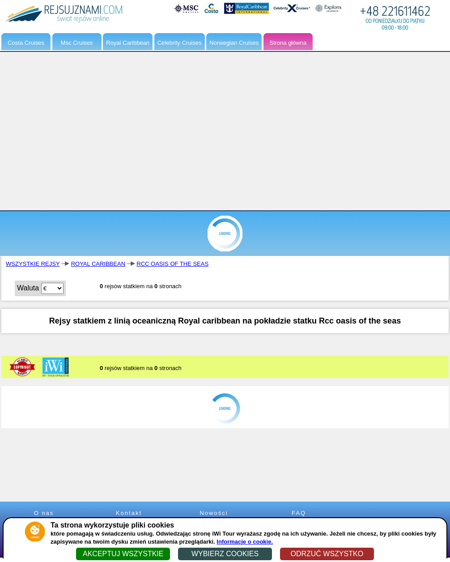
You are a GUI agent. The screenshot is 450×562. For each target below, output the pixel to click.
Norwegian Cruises (234, 42)
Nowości (214, 513)
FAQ (299, 513)
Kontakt (129, 513)
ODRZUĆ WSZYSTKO (326, 554)
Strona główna (287, 42)
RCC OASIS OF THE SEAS (172, 263)
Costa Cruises (26, 42)
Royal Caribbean (127, 42)
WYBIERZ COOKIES (225, 554)
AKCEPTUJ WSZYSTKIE (123, 554)
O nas (44, 513)
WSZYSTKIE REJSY (32, 263)
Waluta (28, 288)
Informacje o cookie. (245, 541)
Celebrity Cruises (179, 42)
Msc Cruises (77, 42)
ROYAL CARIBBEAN (98, 263)
